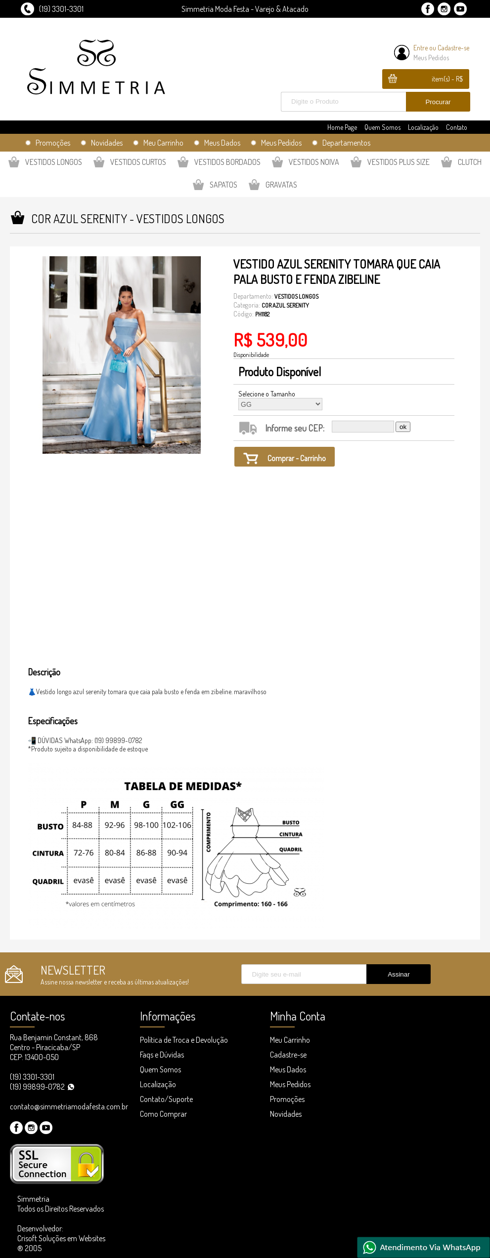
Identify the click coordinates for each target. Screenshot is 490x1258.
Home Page (342, 127)
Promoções (287, 1099)
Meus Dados (288, 1069)
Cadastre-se (453, 47)
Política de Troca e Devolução (184, 1040)
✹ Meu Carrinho (158, 143)
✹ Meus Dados (216, 143)
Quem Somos (382, 127)
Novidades (286, 1114)
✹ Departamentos (341, 143)
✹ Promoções (47, 143)
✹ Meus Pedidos (276, 143)
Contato (456, 127)
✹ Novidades (101, 143)
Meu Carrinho (290, 1040)
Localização (423, 127)
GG (280, 404)
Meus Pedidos (431, 57)
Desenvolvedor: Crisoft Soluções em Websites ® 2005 (61, 1238)
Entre (420, 47)
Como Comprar (163, 1114)
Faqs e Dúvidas (162, 1055)
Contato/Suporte (166, 1099)
